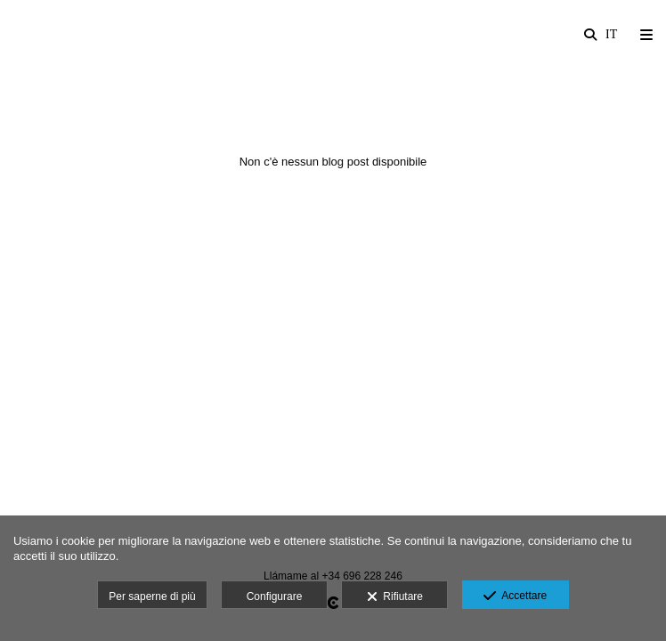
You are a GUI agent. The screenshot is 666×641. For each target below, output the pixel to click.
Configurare (275, 596)
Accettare (515, 596)
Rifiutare (395, 597)
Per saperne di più (152, 596)
